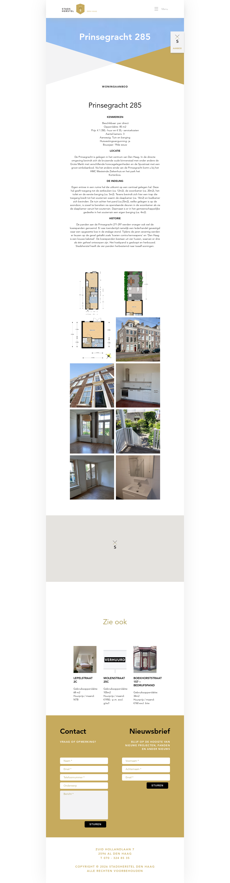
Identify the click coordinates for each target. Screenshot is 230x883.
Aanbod (177, 48)
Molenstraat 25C (114, 679)
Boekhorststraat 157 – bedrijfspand (145, 681)
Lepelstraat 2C (83, 679)
